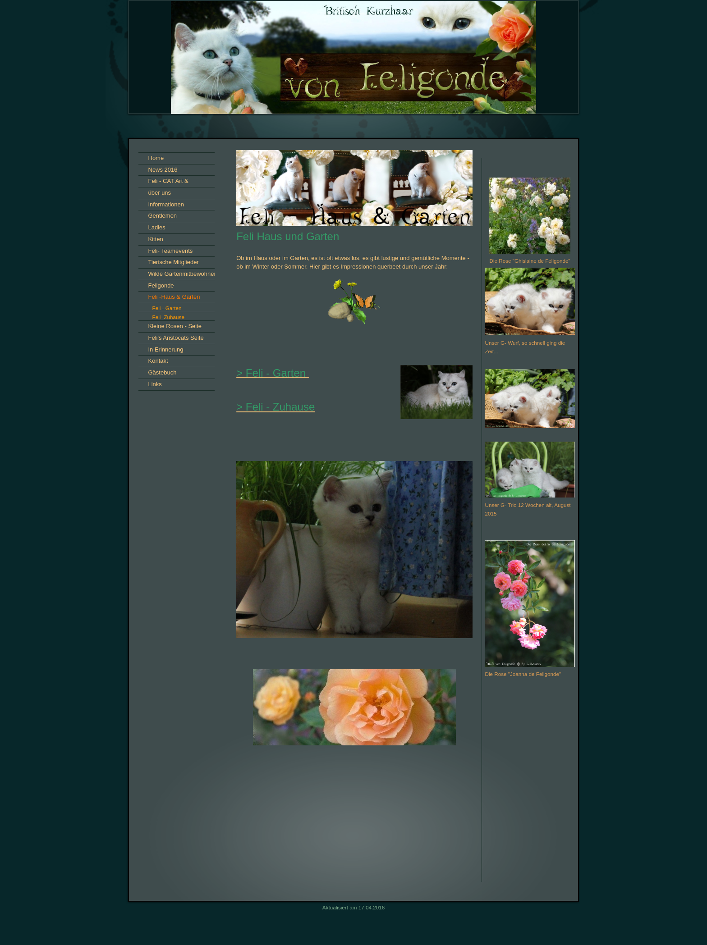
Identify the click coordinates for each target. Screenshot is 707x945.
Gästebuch (162, 372)
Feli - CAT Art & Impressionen (168, 182)
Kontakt (158, 360)
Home (156, 158)
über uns (159, 192)
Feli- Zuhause (168, 317)
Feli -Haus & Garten (174, 296)
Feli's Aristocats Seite (176, 337)
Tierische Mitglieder (173, 262)
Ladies (156, 227)
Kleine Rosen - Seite (175, 326)
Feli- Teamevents (170, 250)
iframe (529, 812)
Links (155, 384)
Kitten (155, 239)
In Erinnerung (166, 349)
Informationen (166, 204)
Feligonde (161, 285)
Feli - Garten (167, 308)
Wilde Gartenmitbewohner (182, 273)
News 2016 (163, 169)
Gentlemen (162, 215)
